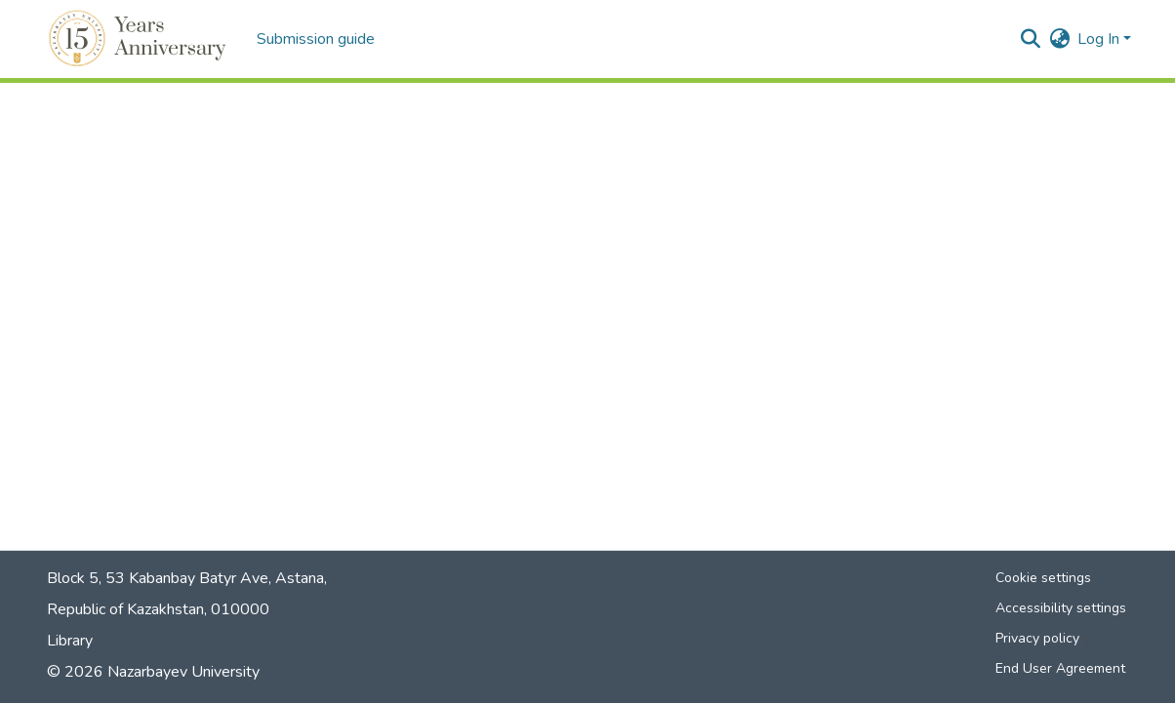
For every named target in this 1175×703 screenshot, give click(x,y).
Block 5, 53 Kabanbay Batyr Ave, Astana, (187, 578)
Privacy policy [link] (1037, 638)
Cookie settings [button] (1043, 577)
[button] (140, 39)
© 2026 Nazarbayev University (153, 672)
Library (70, 640)
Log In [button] (1100, 39)
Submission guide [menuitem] (316, 39)
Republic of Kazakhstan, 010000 (158, 609)
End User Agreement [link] (1060, 668)
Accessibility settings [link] (1060, 608)
